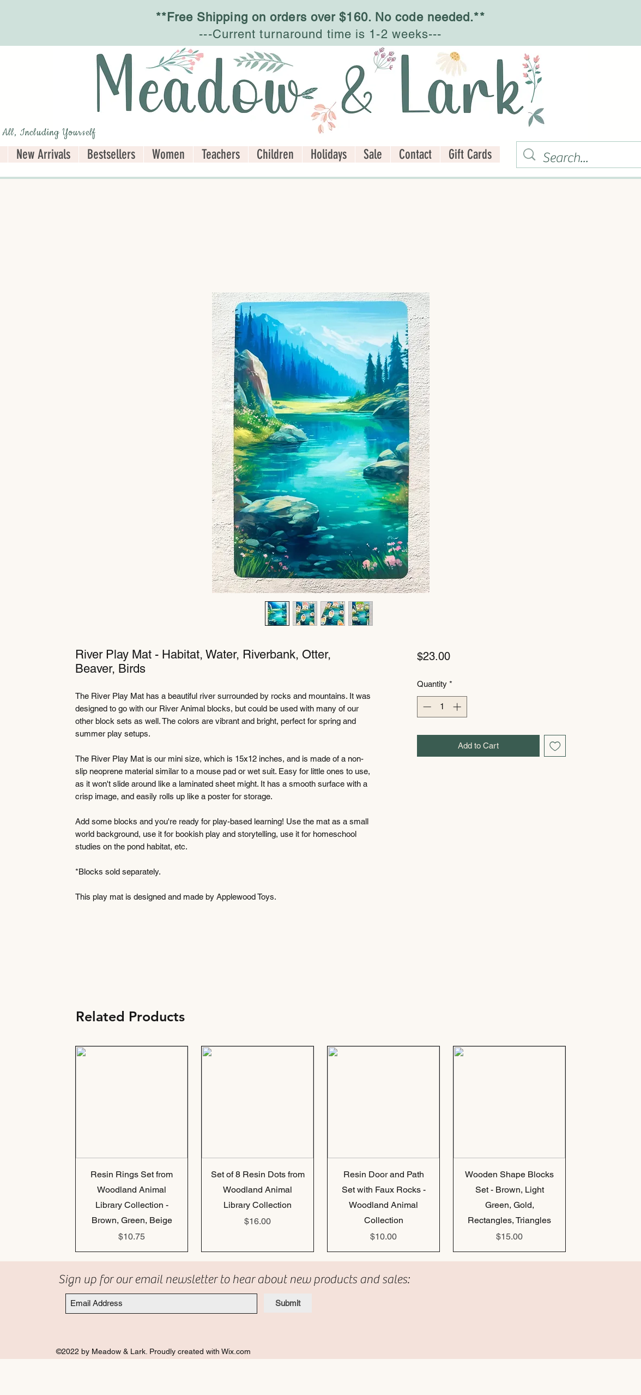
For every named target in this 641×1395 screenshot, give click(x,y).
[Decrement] (426, 707)
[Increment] (458, 707)
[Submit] (288, 1303)
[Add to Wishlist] (555, 746)
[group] (320, 1149)
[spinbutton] (442, 707)
